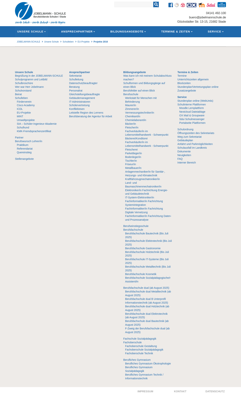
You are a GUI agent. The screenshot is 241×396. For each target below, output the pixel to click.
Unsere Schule (24, 72)
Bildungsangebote (134, 72)
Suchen (160, 3)
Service (182, 97)
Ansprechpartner (79, 72)
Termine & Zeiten (188, 72)
